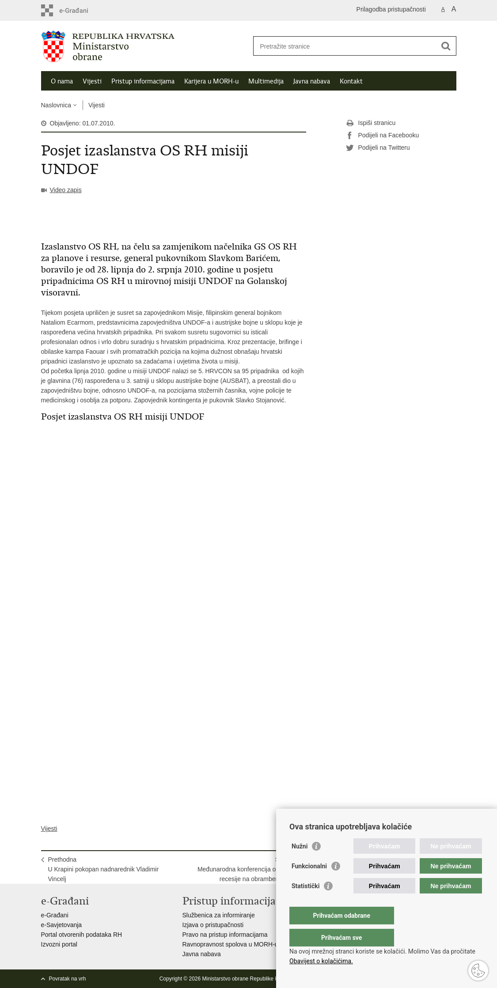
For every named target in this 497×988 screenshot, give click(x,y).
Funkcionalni (309, 883)
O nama (62, 81)
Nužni (299, 863)
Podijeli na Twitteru (378, 148)
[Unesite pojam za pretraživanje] (345, 46)
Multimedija (266, 81)
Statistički (305, 903)
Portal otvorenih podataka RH (81, 934)
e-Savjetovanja (61, 924)
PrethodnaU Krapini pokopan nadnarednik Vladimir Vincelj (103, 869)
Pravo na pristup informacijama (225, 934)
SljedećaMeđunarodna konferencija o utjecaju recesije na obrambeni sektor (248, 869)
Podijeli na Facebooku (382, 136)
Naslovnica (56, 105)
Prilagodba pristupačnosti (391, 9)
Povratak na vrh (67, 979)
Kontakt (351, 81)
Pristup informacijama (143, 81)
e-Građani (54, 915)
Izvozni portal (59, 944)
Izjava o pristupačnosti (213, 924)
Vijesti (92, 81)
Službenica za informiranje (218, 915)
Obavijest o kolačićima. (321, 961)
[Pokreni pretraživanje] (446, 46)
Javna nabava (311, 81)
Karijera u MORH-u (211, 81)
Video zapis (66, 189)
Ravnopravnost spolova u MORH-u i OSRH (241, 944)
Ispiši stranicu (371, 123)
